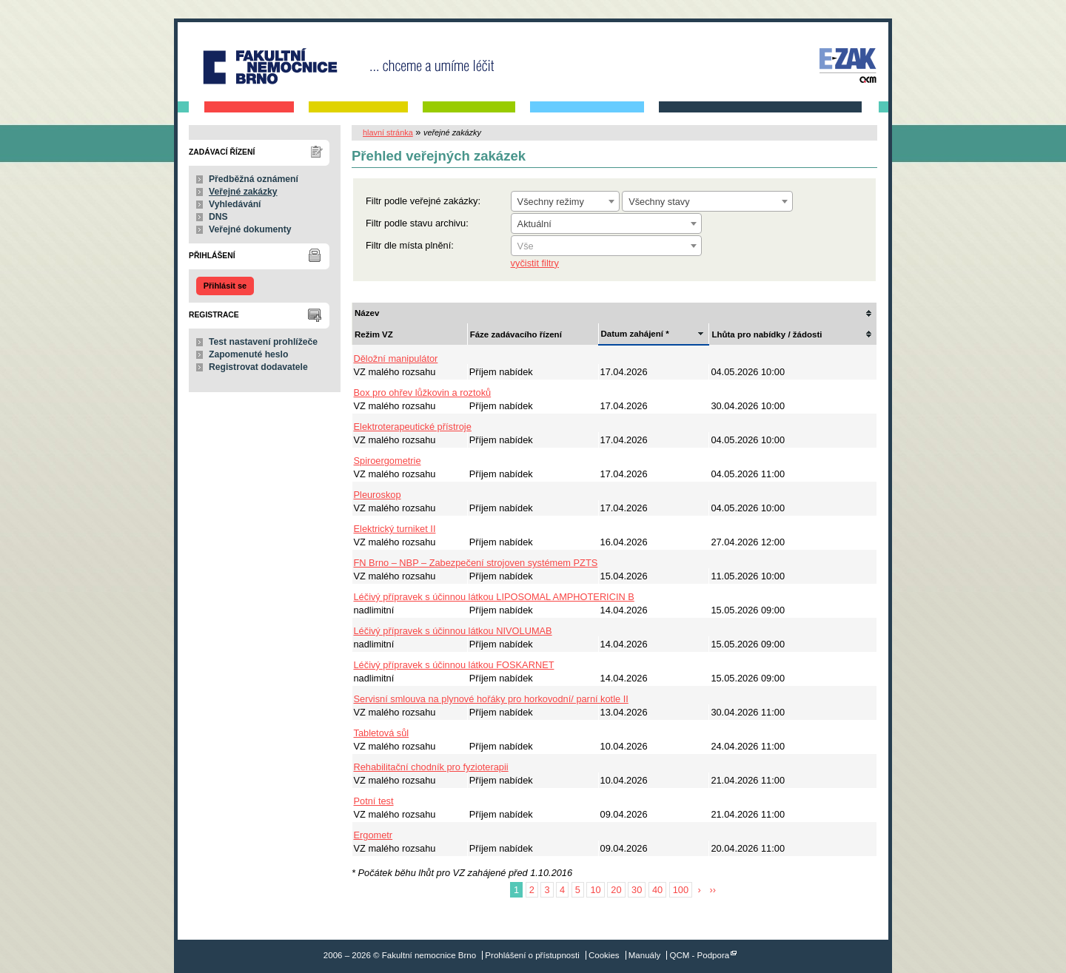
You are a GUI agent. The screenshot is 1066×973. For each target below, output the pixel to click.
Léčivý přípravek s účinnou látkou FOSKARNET (454, 664)
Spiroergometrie (387, 460)
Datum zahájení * (635, 333)
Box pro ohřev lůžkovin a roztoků (423, 392)
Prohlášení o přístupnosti (532, 955)
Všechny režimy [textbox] (550, 201)
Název (367, 313)
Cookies (604, 955)
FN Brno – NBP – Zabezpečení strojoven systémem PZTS (476, 562)
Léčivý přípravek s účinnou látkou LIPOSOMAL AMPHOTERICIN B (494, 596)
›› (712, 889)
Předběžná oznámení (253, 179)
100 (680, 889)
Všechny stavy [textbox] (659, 201)
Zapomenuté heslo (248, 354)
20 (616, 889)
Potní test (374, 801)
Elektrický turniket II (395, 528)
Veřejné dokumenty (250, 229)
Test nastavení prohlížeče (263, 342)
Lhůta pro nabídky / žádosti (766, 334)
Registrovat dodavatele (258, 367)
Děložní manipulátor (396, 358)
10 (595, 889)
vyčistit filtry (535, 263)
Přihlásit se (225, 285)
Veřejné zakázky (243, 191)
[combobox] (565, 201)
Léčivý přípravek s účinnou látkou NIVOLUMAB (453, 630)
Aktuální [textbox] (534, 223)
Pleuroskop (377, 494)
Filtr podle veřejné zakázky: (423, 200)
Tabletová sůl (381, 732)
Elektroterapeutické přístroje (413, 426)
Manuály (644, 955)
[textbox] (606, 246)
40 (657, 889)
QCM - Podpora (700, 955)
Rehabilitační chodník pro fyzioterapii (431, 766)
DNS (218, 217)
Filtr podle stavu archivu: (417, 223)
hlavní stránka (388, 132)
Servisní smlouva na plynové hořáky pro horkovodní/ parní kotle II (491, 698)
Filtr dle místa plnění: (410, 245)
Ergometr (373, 835)
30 (636, 889)
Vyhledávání (235, 204)
